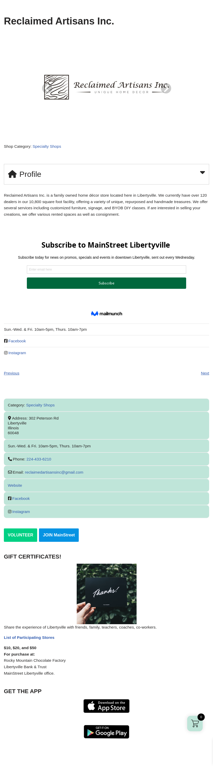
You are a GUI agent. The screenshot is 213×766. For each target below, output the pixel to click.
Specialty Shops (49, 147)
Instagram (18, 356)
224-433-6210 (40, 463)
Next (205, 377)
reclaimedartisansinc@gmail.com (56, 476)
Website (15, 489)
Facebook (18, 344)
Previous (12, 377)
